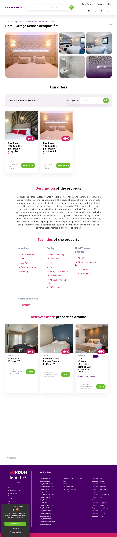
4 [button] (56, 138)
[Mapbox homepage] (11, 458)
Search (71, 7)
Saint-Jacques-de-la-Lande (44, 21)
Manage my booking (104, 4)
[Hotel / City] (37, 7)
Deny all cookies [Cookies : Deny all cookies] (18, 507)
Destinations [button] (87, 4)
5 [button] (58, 138)
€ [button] (109, 11)
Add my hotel (91, 11)
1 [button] (21, 138)
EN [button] (102, 11)
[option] (21, 125)
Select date (27, 165)
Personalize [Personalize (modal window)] (15, 528)
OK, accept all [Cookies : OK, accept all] (15, 524)
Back (110, 25)
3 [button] (53, 138)
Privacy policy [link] (15, 532)
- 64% (95, 356)
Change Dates (73, 101)
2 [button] (23, 138)
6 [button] (61, 138)
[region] (58, 437)
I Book (30, 372)
